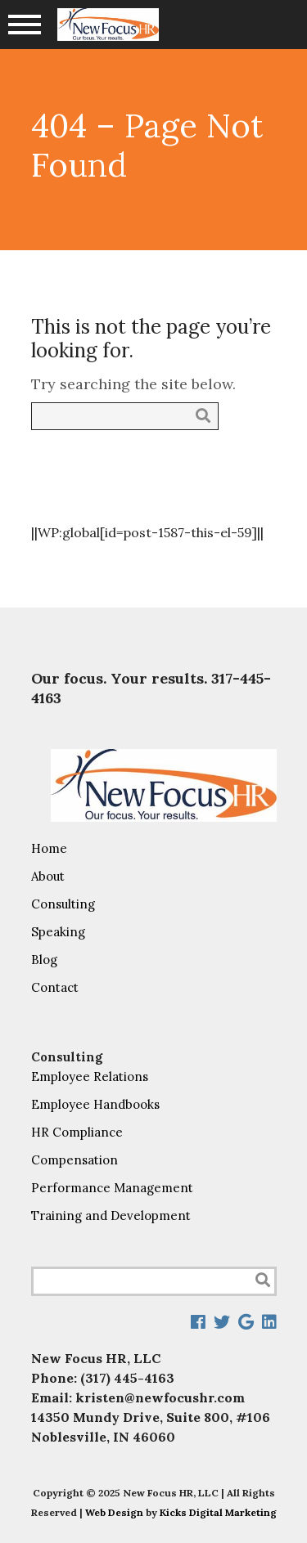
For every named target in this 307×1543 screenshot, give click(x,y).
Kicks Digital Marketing (218, 1512)
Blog (44, 959)
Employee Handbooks (95, 1104)
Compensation (74, 1160)
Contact (55, 987)
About (48, 876)
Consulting (63, 904)
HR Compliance (77, 1132)
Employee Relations (89, 1076)
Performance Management (112, 1187)
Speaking (58, 932)
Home (49, 848)
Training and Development (111, 1215)
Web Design (114, 1512)
